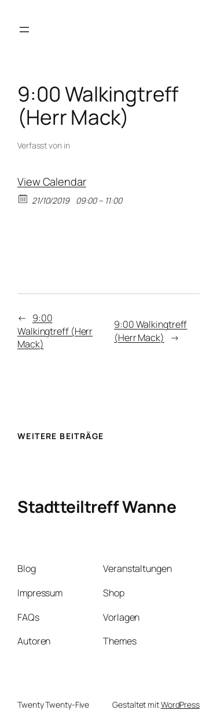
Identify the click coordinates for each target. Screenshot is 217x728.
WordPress (180, 704)
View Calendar (51, 182)
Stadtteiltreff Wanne (96, 506)
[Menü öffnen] (24, 30)
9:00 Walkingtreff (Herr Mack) (55, 331)
